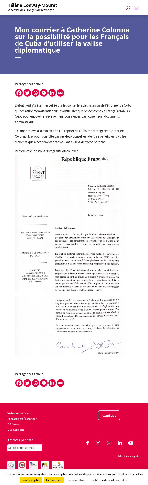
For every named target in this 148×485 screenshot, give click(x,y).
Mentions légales (129, 456)
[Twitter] (27, 93)
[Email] (60, 93)
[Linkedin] (52, 93)
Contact (109, 415)
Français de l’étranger (22, 418)
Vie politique (16, 429)
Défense (13, 424)
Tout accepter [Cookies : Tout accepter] (31, 480)
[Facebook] (19, 93)
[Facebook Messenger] (44, 93)
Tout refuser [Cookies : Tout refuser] (54, 480)
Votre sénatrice (18, 413)
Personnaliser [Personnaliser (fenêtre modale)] (76, 480)
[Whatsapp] (35, 93)
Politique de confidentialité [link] (109, 480)
